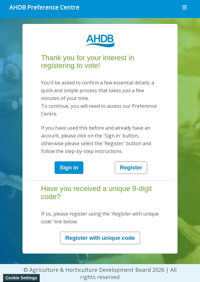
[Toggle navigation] (184, 7)
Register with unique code (100, 238)
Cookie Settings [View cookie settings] (21, 277)
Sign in (69, 167)
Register (131, 167)
